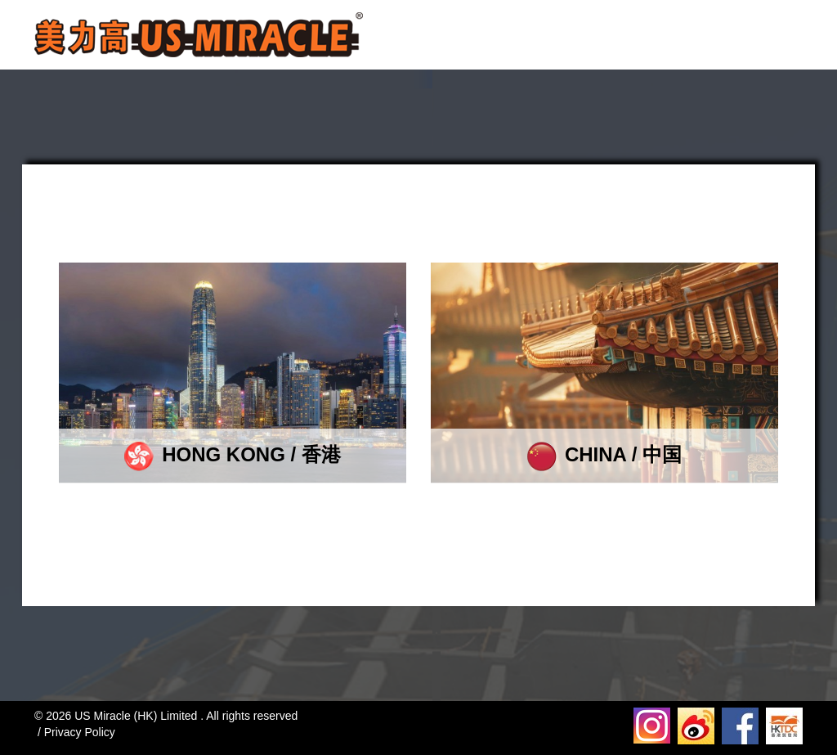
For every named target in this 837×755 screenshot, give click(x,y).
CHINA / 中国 (604, 454)
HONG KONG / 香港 (232, 454)
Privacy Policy (79, 732)
